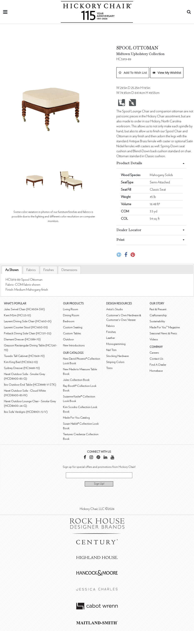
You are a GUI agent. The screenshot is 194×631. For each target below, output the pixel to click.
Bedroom (68, 321)
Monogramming (115, 344)
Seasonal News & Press (163, 333)
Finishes (48, 270)
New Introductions (74, 345)
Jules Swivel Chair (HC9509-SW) (24, 309)
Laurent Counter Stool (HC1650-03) (26, 327)
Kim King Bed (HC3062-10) (21, 362)
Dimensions (69, 270)
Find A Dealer (158, 364)
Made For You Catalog (76, 417)
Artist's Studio (114, 309)
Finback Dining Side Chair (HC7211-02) (27, 333)
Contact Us (156, 358)
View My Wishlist (166, 72)
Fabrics (31, 270)
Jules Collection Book (76, 379)
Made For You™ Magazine (165, 327)
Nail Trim (111, 350)
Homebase (156, 370)
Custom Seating (72, 327)
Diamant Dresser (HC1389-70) (22, 339)
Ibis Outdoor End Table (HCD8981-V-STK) (30, 384)
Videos (154, 339)
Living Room (70, 309)
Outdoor (68, 339)
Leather (110, 337)
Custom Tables (72, 333)
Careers (154, 352)
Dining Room (71, 315)
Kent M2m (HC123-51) (17, 315)
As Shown (11, 270)
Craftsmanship (158, 315)
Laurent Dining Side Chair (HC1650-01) (28, 321)
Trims (109, 368)
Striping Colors (115, 362)
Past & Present (158, 309)
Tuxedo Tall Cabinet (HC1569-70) (24, 356)
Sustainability (157, 321)
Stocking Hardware (117, 356)
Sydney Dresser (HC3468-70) (22, 368)
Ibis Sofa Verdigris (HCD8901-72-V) (26, 411)
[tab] (12, 270)
